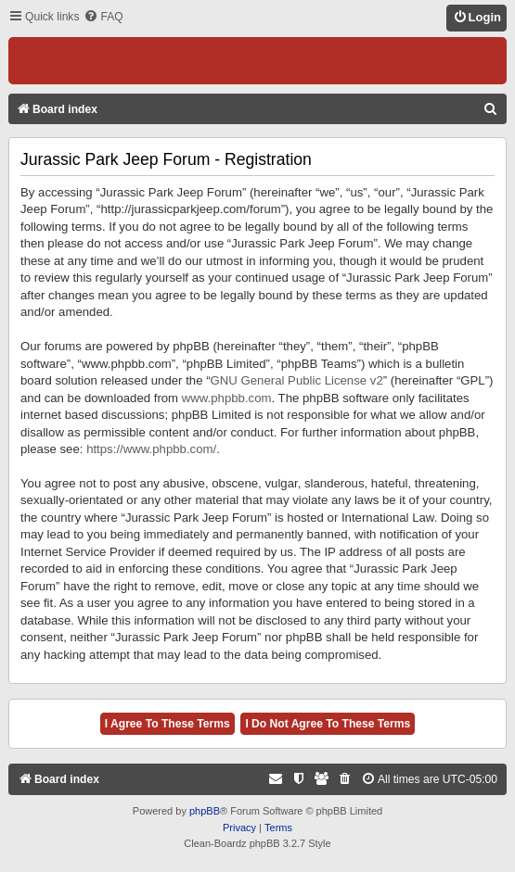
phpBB (204, 810)
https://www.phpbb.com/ (151, 449)
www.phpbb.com (227, 398)
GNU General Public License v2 (297, 380)
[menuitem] (103, 17)
